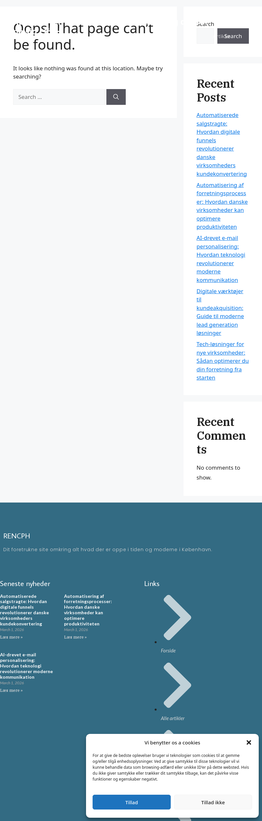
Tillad (131, 802)
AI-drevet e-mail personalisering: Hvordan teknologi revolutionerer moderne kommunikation (26, 665)
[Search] (116, 97)
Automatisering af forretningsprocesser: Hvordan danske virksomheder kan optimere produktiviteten (88, 609)
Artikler (221, 36)
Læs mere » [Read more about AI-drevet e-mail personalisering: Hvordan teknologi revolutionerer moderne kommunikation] (11, 690)
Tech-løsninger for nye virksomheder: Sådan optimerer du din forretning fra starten (223, 360)
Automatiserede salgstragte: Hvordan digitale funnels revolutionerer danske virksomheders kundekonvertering (24, 609)
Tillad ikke (213, 802)
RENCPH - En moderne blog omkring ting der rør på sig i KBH (110, 26)
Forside (221, 16)
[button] (249, 742)
